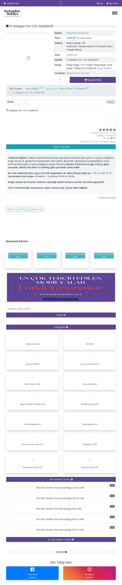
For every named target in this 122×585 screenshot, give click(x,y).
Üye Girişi (112, 3)
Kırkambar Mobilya (77, 32)
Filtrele (61, 314)
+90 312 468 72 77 (101, 173)
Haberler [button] (61, 551)
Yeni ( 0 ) (12, 209)
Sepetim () (11, 3)
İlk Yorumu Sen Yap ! (78, 73)
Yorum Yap (37, 209)
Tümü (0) (24, 209)
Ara (100, 3)
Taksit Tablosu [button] (61, 146)
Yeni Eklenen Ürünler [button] (61, 479)
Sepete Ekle (92, 80)
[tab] (61, 327)
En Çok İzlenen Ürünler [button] (61, 539)
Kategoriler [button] (61, 327)
